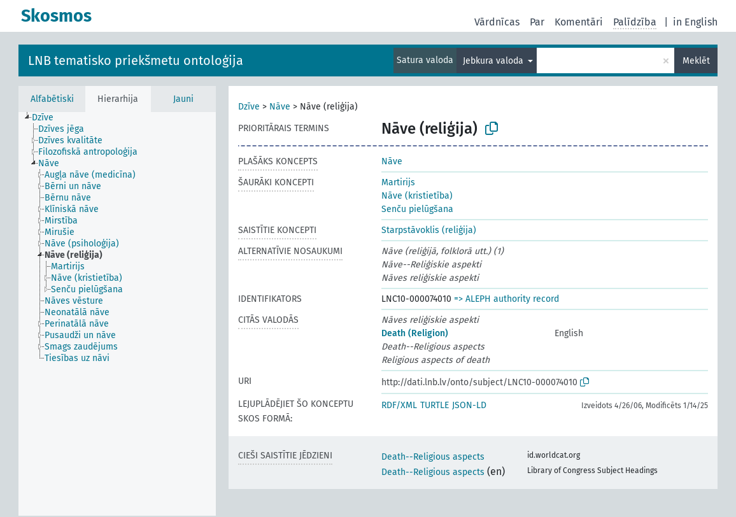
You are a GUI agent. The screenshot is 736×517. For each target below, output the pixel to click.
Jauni (183, 99)
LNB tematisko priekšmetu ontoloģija (135, 60)
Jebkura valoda (494, 60)
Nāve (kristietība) (417, 195)
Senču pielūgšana (417, 209)
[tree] (117, 314)
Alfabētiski (52, 99)
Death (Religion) (414, 333)
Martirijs (398, 182)
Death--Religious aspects (433, 456)
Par (537, 22)
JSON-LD (469, 405)
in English (695, 22)
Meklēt (696, 60)
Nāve (279, 106)
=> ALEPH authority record (506, 299)
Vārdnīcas (497, 22)
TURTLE (434, 405)
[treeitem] (48, 118)
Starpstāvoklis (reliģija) (428, 230)
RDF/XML (399, 405)
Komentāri (579, 22)
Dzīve (249, 106)
